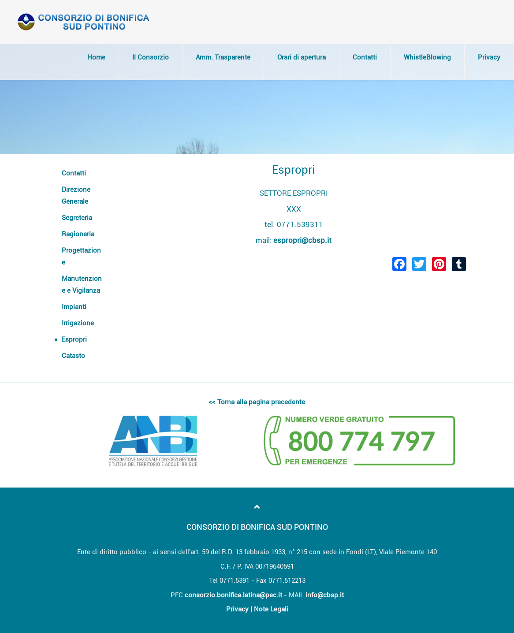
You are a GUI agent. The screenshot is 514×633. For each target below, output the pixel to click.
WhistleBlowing (427, 57)
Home (96, 57)
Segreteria (77, 218)
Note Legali (271, 609)
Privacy (489, 57)
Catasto (73, 356)
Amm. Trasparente (223, 57)
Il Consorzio (150, 57)
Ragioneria (78, 234)
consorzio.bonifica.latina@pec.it (233, 595)
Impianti (74, 307)
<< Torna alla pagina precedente (257, 402)
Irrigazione (78, 323)
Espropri (74, 339)
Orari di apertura (301, 57)
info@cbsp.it (324, 595)
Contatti (365, 57)
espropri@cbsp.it (302, 240)
